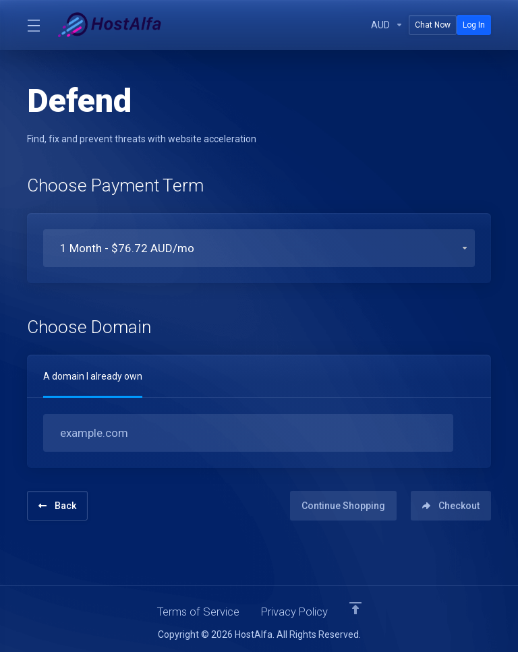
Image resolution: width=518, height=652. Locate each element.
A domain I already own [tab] (92, 376)
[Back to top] (357, 606)
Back (57, 504)
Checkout (451, 504)
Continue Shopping (339, 504)
